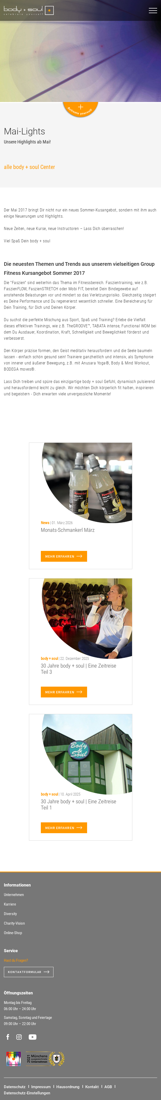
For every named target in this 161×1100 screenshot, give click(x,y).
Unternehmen (14, 894)
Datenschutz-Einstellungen (27, 1093)
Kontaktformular (25, 972)
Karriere (10, 904)
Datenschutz (15, 1087)
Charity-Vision (14, 923)
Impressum (41, 1087)
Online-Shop (13, 933)
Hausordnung (68, 1087)
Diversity (10, 913)
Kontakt (92, 1087)
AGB (108, 1087)
